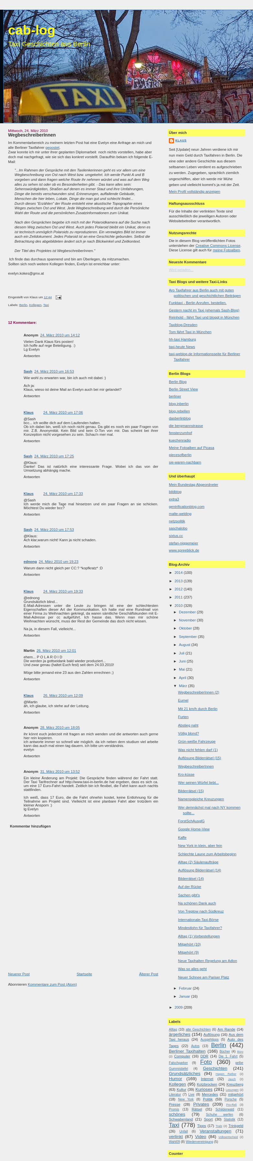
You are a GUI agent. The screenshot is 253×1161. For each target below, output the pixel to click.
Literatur (175, 1094)
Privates (201, 1104)
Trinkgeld (235, 1126)
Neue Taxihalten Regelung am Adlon (207, 961)
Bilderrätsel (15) (191, 791)
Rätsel (197, 1109)
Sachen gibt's (189, 895)
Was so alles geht (192, 969)
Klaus (29, 412)
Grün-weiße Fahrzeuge (196, 741)
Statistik (230, 1119)
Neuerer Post (19, 974)
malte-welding (180, 514)
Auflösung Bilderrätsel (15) (199, 758)
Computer (182, 1056)
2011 (178, 597)
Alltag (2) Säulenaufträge (198, 862)
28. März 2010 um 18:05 (60, 727)
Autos (195, 1046)
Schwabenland (181, 1119)
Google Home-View (194, 829)
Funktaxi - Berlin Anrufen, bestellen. (197, 303)
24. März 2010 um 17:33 (63, 494)
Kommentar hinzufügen (30, 826)
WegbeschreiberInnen (32, 134)
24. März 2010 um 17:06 (63, 412)
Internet (207, 1079)
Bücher (225, 1051)
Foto (206, 1062)
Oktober (186, 628)
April (183, 678)
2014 (178, 573)
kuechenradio (180, 440)
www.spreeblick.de (184, 550)
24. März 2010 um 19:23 (58, 562)
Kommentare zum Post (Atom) (52, 984)
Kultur (181, 1089)
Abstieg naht (188, 725)
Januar (185, 996)
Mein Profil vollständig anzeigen (194, 191)
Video (200, 1136)
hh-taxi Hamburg (182, 339)
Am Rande (226, 1029)
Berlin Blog (178, 382)
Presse (174, 1104)
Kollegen (35, 305)
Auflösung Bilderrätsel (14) (199, 870)
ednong (30, 562)
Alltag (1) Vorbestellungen (199, 936)
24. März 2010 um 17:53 (54, 529)
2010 (178, 606)
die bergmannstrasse (186, 426)
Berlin (23, 305)
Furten (183, 717)
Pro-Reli (231, 1104)
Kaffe (182, 837)
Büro (240, 1051)
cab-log (31, 30)
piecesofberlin (180, 455)
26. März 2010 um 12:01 (56, 650)
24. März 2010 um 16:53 (54, 371)
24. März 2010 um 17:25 (54, 456)
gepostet (52, 147)
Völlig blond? (188, 733)
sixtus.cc (176, 536)
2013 (178, 581)
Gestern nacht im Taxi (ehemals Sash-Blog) (204, 310)
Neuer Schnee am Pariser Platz (203, 977)
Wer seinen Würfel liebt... (198, 782)
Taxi (46, 305)
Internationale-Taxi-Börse (198, 920)
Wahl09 (174, 1142)
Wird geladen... (181, 270)
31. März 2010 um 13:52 (60, 771)
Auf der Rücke (189, 887)
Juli (182, 653)
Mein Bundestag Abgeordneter (193, 485)
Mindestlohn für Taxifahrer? (200, 928)
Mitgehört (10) (189, 944)
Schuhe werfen (219, 1114)
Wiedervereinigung (199, 1142)
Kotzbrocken (207, 1084)
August (185, 645)
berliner (175, 396)
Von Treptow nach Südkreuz (201, 911)
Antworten (32, 356)
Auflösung (212, 1034)
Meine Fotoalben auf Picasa (191, 448)
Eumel (183, 700)
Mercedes (210, 1094)
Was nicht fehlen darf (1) (198, 750)
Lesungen (232, 1089)
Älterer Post (148, 974)
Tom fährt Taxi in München (190, 332)
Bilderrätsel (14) (191, 879)
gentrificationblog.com (186, 507)
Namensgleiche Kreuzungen (201, 799)
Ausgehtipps (210, 1039)
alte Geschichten (198, 1029)
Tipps (201, 1126)
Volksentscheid (228, 1137)
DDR (204, 1056)
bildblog (175, 492)
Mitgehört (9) (188, 952)
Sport (208, 1119)
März (183, 686)
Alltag (173, 1029)
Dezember (188, 612)
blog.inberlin (179, 404)
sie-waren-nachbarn (185, 462)
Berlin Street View (183, 389)
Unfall (183, 1131)
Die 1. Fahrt (228, 1056)
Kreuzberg (234, 1084)
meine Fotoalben (226, 250)
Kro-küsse (186, 774)
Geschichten (215, 1068)
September (188, 637)
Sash (28, 371)
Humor (175, 1078)
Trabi (218, 1126)
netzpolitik (177, 521)
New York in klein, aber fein (200, 846)
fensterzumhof (180, 433)
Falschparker (178, 1063)
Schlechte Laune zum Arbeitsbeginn (207, 854)
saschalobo (178, 528)
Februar (186, 988)
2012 (178, 589)
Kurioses (204, 1089)
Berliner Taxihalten (187, 1051)
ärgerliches (179, 1034)
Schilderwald (224, 1109)
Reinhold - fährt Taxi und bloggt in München (204, 317)
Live (191, 1094)
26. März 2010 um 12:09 (63, 695)
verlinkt (176, 1136)
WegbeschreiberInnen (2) (198, 692)
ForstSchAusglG (191, 821)
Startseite (84, 974)
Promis (174, 1109)
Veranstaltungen (215, 1131)
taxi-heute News (182, 347)
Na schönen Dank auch (197, 903)
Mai (182, 669)
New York (185, 1099)
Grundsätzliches (184, 1073)
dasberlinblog (180, 418)
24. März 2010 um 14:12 (60, 335)
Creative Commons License (217, 245)
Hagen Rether (226, 1074)
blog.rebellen (179, 411)
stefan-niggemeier (183, 543)
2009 (178, 1007)
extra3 (174, 499)
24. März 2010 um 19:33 (63, 591)
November (188, 620)
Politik (208, 1099)
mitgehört (235, 1094)
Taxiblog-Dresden (183, 325)
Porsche (230, 1099)
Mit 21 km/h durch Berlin (197, 709)
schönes (177, 1114)
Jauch (232, 1079)
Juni (183, 661)
